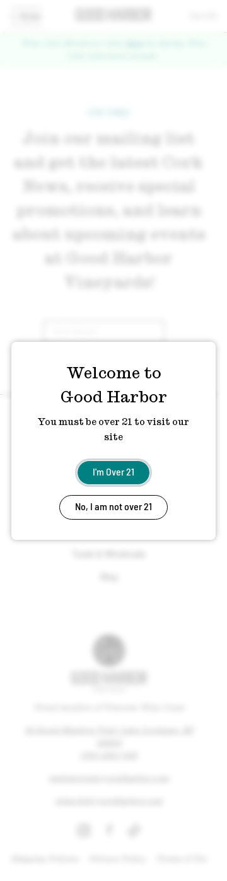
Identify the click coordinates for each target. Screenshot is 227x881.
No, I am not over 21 (113, 506)
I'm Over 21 (113, 471)
